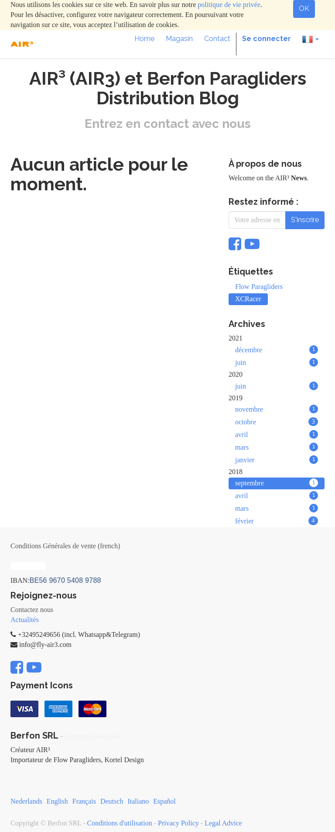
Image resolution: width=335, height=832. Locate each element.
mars (276, 447)
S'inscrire (305, 220)
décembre (276, 349)
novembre (276, 409)
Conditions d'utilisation (119, 823)
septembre (276, 482)
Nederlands (26, 801)
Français (84, 801)
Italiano (138, 801)
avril (276, 434)
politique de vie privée (229, 4)
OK (304, 8)
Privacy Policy (178, 823)
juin (276, 362)
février (276, 520)
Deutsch (111, 801)
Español (164, 801)
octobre (276, 421)
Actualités (24, 619)
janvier (276, 459)
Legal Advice (223, 823)
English (57, 801)
